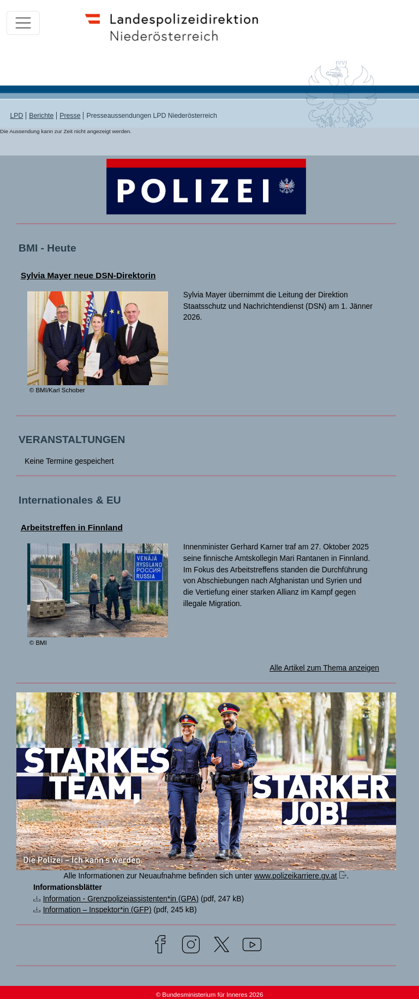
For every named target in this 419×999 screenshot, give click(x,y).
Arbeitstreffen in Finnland (72, 527)
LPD (16, 115)
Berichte (41, 115)
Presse (69, 115)
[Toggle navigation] (23, 23)
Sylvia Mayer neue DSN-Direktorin (88, 275)
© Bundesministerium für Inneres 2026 (210, 994)
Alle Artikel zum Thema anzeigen (324, 667)
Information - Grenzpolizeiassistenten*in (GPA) (121, 898)
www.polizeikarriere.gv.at (295, 875)
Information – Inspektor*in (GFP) (97, 909)
